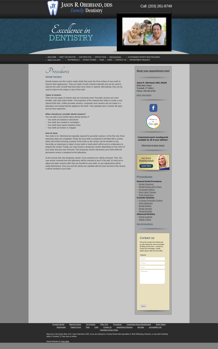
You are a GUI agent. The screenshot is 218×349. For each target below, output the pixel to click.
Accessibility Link (155, 327)
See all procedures (145, 224)
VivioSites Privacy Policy (109, 330)
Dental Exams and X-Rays (150, 187)
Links (109, 60)
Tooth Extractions (146, 195)
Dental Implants (145, 217)
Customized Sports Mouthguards (144, 57)
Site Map (140, 327)
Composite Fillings (147, 190)
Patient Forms (89, 60)
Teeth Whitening (146, 203)
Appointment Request (139, 60)
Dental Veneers (145, 209)
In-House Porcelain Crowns (150, 200)
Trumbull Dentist (58, 324)
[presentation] (151, 295)
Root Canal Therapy (147, 192)
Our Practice (85, 57)
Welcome (52, 57)
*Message (152, 277)
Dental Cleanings (146, 184)
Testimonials (73, 60)
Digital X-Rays (145, 219)
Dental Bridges (145, 206)
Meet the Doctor (67, 57)
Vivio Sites (65, 341)
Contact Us (121, 60)
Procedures (115, 57)
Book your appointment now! (153, 71)
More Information (144, 95)
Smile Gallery (54, 60)
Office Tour (100, 57)
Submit (143, 306)
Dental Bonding (145, 211)
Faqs (102, 60)
